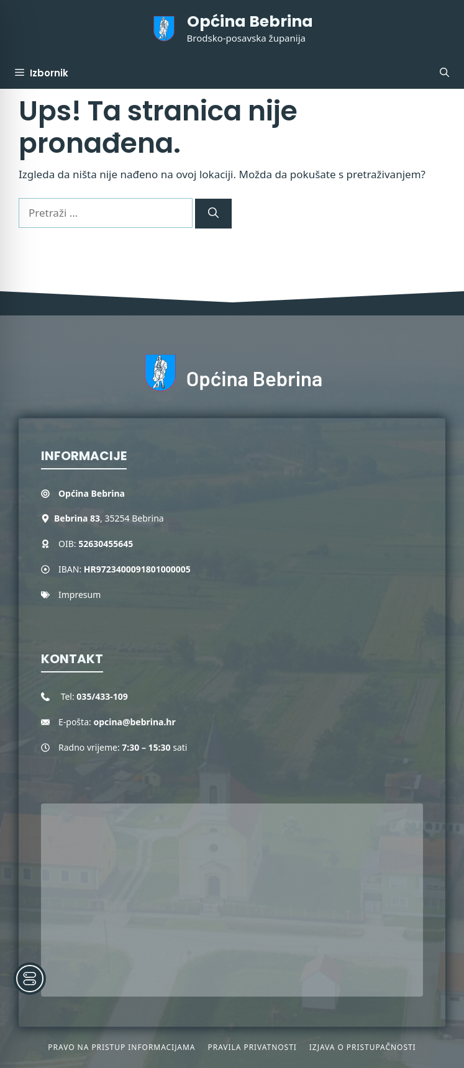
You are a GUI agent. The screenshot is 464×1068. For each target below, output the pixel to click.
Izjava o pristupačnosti (362, 1047)
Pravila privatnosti (251, 1047)
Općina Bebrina (250, 21)
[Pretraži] (213, 214)
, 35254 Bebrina (109, 518)
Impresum (79, 594)
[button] (444, 73)
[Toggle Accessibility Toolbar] (30, 978)
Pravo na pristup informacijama (121, 1047)
